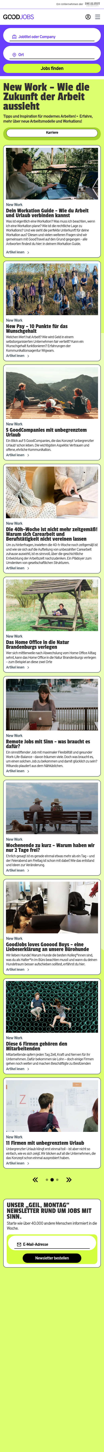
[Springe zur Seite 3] (57, 1180)
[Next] (68, 1179)
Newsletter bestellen (52, 1258)
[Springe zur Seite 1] (47, 1180)
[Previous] (35, 1179)
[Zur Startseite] (18, 17)
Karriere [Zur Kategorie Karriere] (52, 133)
